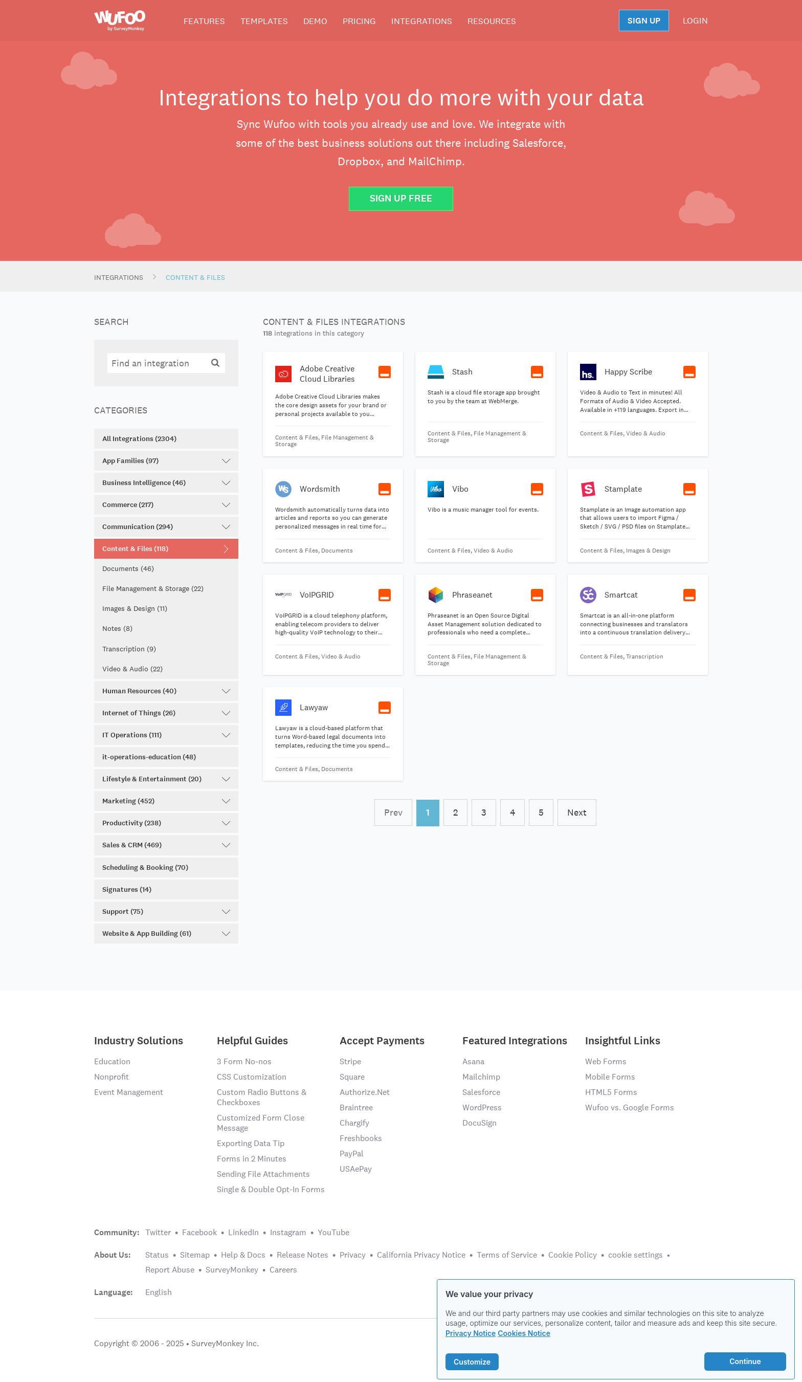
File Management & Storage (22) (153, 588)
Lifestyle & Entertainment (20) (166, 779)
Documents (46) (128, 568)
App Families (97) (166, 461)
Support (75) (166, 911)
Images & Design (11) (134, 608)
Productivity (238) (166, 823)
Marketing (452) (166, 801)
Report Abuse (169, 1269)
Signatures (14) (126, 889)
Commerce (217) (166, 505)
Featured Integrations (514, 1040)
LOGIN (695, 20)
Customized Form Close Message (260, 1122)
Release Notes (302, 1254)
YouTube (333, 1232)
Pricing (359, 21)
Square (352, 1076)
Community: (117, 1233)
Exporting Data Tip (250, 1143)
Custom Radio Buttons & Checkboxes (261, 1097)
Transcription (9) (129, 648)
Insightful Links (622, 1040)
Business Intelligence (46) (166, 483)
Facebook (199, 1232)
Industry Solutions (138, 1040)
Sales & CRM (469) (166, 845)
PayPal (352, 1153)
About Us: (112, 1255)
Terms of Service (507, 1254)
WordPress (482, 1107)
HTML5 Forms (611, 1092)
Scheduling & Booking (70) (145, 867)
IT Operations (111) (166, 735)
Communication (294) (166, 527)
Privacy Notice (470, 1333)
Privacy (353, 1254)
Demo (315, 21)
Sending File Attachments (263, 1174)
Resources (491, 21)
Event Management (128, 1092)
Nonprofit (111, 1076)
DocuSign (479, 1122)
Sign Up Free (401, 198)
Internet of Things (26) (166, 713)
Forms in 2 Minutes (251, 1158)
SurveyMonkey (232, 1269)
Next (577, 812)
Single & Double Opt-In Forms (271, 1189)
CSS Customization (251, 1076)
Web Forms (606, 1061)
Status (157, 1254)
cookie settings (635, 1254)
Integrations (421, 21)
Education (112, 1061)
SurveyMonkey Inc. (225, 1343)
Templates (264, 21)
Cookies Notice (524, 1333)
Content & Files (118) (166, 549)
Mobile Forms (610, 1076)
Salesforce (481, 1092)
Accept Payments (382, 1040)
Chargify (354, 1122)
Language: (113, 1292)
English (158, 1292)
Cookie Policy (572, 1254)
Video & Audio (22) (132, 668)
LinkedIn (243, 1232)
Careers (283, 1269)
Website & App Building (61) (166, 933)
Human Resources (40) (166, 691)
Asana (473, 1061)
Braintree (356, 1107)
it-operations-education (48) (149, 757)
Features (204, 21)
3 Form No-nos (244, 1061)
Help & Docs (243, 1254)
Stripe (350, 1061)
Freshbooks (361, 1138)
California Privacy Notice (421, 1254)
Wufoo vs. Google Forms (629, 1107)
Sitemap (195, 1254)
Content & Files (195, 277)
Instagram (288, 1232)
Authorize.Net (365, 1092)
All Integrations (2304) (139, 439)
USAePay (356, 1169)
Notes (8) (117, 628)
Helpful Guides (252, 1040)
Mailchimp (481, 1076)
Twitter (158, 1232)
